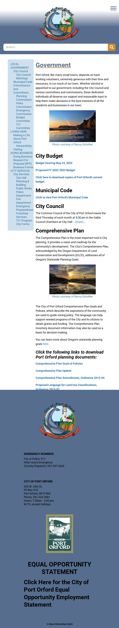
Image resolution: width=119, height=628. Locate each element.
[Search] (112, 47)
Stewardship (24, 145)
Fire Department (23, 200)
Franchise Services (22, 215)
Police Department (23, 193)
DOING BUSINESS (22, 153)
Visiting (17, 149)
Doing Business (22, 156)
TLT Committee (23, 126)
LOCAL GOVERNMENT (20, 65)
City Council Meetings (23, 76)
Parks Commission (24, 105)
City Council (20, 71)
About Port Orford (19, 140)
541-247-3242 (55, 466)
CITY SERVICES (20, 170)
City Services (21, 174)
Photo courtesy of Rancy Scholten (72, 144)
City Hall (21, 177)
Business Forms (23, 167)
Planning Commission (24, 97)
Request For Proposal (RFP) (22, 161)
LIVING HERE (19, 131)
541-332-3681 (41, 497)
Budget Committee (23, 119)
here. (46, 344)
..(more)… (79, 221)
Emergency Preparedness (24, 208)
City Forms (22, 224)
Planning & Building (22, 183)
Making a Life (21, 135)
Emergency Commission (24, 112)
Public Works (24, 188)
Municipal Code (22, 81)
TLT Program (24, 220)
